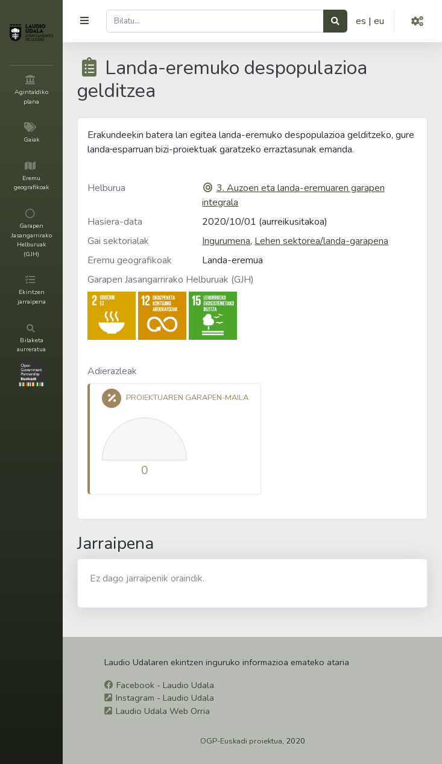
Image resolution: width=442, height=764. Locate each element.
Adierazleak (112, 371)
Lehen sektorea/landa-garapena (321, 241)
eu (379, 21)
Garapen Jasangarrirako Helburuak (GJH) (170, 279)
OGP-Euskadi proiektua (241, 741)
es (361, 21)
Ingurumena (226, 241)
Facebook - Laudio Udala (165, 685)
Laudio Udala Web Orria (163, 711)
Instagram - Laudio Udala (165, 698)
